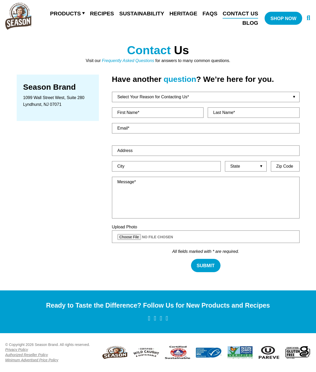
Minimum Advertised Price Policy (31, 360)
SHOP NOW (283, 18)
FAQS (209, 13)
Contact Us (240, 13)
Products (65, 13)
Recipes (102, 13)
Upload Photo (124, 227)
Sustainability (141, 13)
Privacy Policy (16, 349)
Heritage (183, 13)
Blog (250, 23)
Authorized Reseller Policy (26, 355)
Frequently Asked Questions (128, 60)
